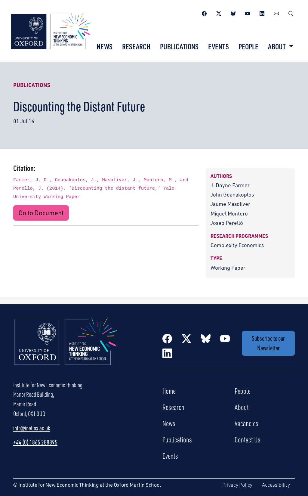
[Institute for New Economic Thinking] (51, 30)
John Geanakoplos (232, 194)
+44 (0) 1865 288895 (35, 442)
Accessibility (276, 485)
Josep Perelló (227, 222)
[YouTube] (247, 12)
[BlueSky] (233, 12)
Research (136, 46)
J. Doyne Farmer (230, 185)
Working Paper (228, 267)
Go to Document (41, 213)
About (242, 407)
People (248, 46)
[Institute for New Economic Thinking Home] (66, 348)
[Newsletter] (276, 12)
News (104, 46)
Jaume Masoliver (230, 203)
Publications (179, 46)
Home (169, 390)
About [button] (277, 46)
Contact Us (247, 439)
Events (218, 46)
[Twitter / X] (218, 12)
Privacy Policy (237, 485)
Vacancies (246, 423)
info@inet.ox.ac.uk (31, 428)
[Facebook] (204, 12)
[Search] (291, 12)
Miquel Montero (229, 213)
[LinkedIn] (262, 12)
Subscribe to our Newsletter (268, 343)
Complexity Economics (237, 245)
